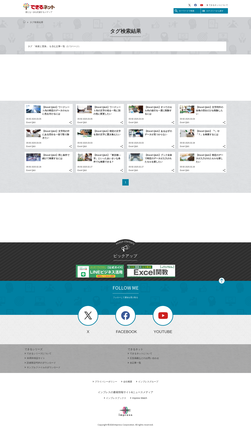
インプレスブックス (115, 398)
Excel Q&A (31, 122)
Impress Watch (138, 398)
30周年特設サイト (35, 358)
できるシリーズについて (38, 353)
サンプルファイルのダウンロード (42, 367)
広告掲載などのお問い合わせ (143, 358)
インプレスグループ (147, 381)
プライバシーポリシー (105, 381)
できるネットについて (217, 5)
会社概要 (126, 381)
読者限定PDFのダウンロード (40, 362)
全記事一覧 (134, 362)
